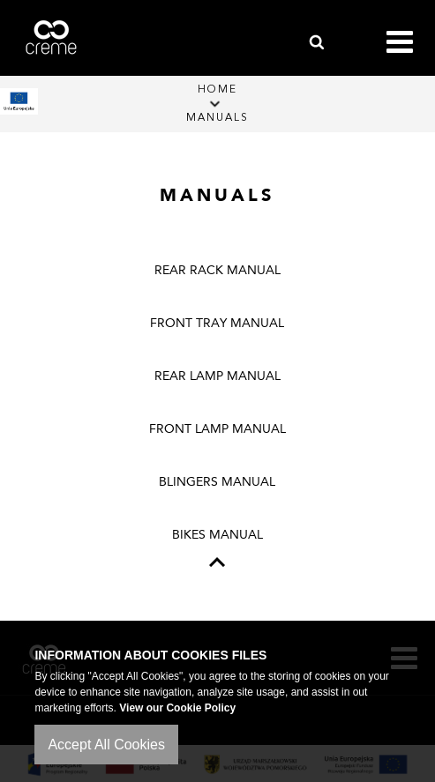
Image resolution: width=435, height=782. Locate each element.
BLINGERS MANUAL (217, 481)
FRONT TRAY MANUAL (217, 323)
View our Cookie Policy (177, 708)
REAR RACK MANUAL (217, 270)
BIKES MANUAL (217, 534)
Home (217, 90)
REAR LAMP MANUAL (217, 376)
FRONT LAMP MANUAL (217, 428)
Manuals (217, 118)
